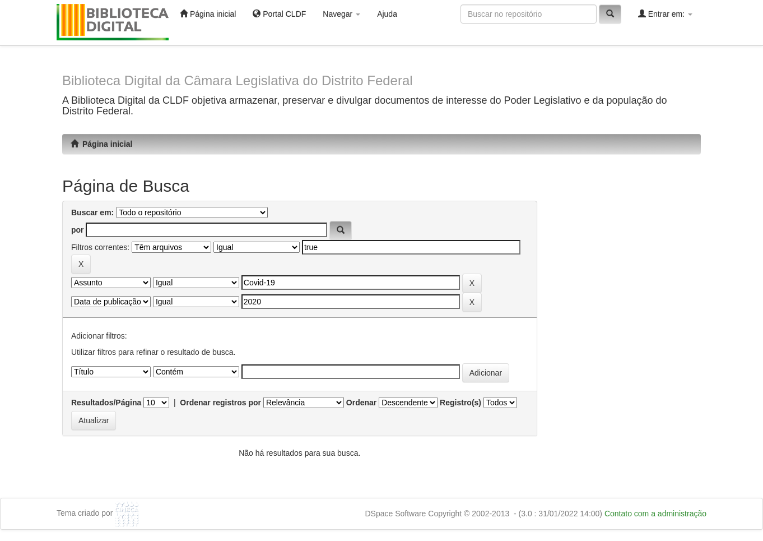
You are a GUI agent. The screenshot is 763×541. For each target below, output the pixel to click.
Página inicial (208, 14)
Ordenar (361, 402)
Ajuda (387, 14)
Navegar (341, 14)
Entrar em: (665, 14)
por (77, 229)
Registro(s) (460, 402)
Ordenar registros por (220, 402)
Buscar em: (92, 212)
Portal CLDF (279, 14)
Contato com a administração (655, 513)
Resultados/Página (106, 402)
